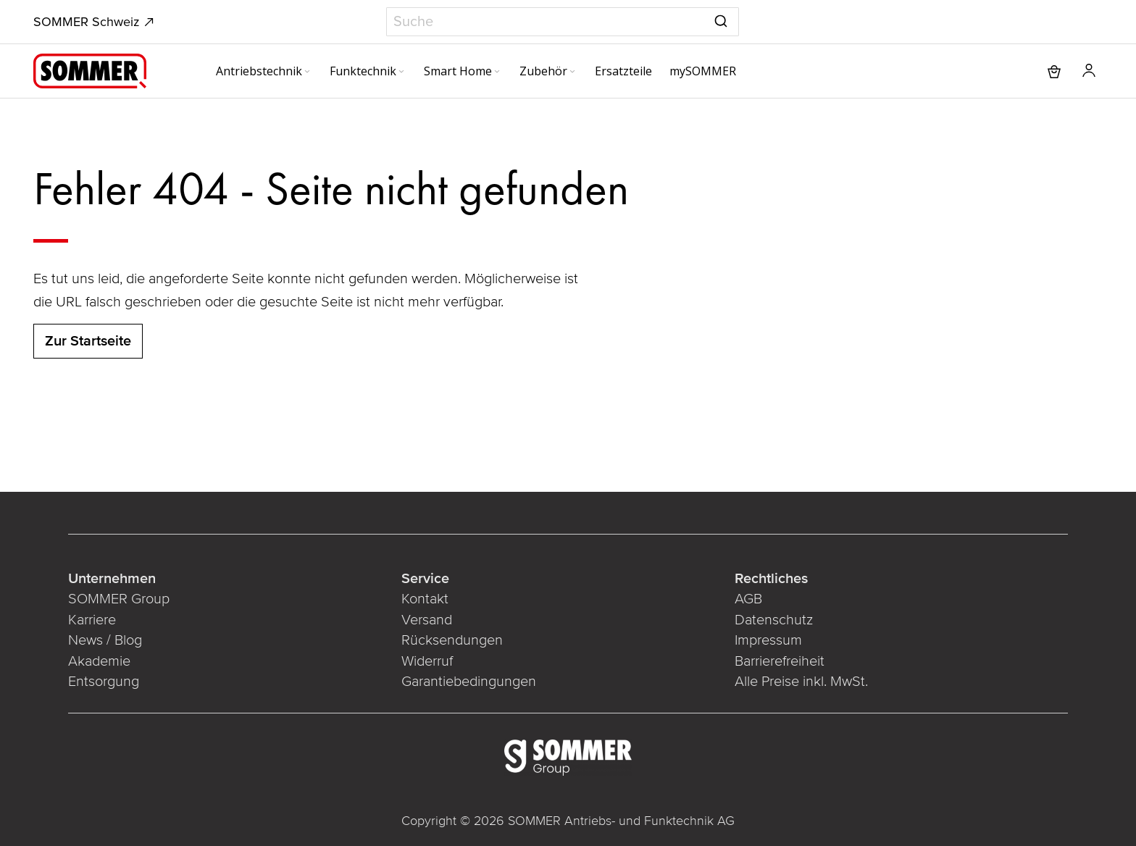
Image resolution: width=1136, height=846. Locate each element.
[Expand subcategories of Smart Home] (497, 72)
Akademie (99, 661)
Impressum (768, 640)
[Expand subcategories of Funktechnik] (401, 72)
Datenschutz (774, 620)
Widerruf (427, 661)
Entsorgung (103, 681)
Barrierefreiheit (779, 661)
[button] (1089, 70)
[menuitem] (264, 71)
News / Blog (105, 640)
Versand (426, 620)
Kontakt (424, 599)
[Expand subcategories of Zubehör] (572, 72)
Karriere (92, 620)
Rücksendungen (452, 640)
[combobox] (562, 21)
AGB (748, 599)
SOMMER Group (119, 599)
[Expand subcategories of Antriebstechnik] (307, 72)
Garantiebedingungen (468, 681)
